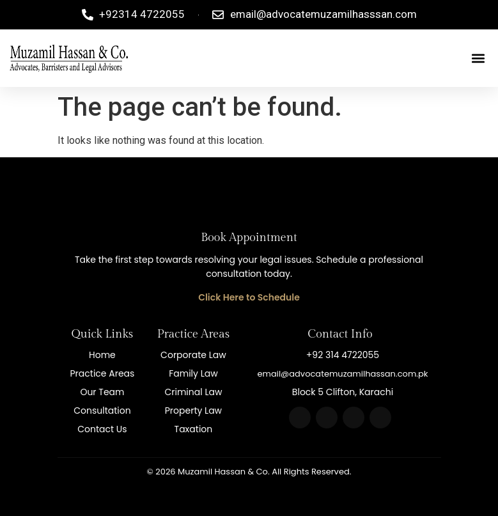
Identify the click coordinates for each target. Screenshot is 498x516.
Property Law (193, 410)
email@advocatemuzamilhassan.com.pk (342, 374)
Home (102, 354)
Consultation (102, 410)
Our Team (102, 392)
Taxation (194, 429)
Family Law (193, 373)
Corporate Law (193, 354)
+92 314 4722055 (342, 354)
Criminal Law (193, 392)
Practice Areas (102, 373)
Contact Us (102, 429)
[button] (477, 57)
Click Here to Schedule (249, 297)
